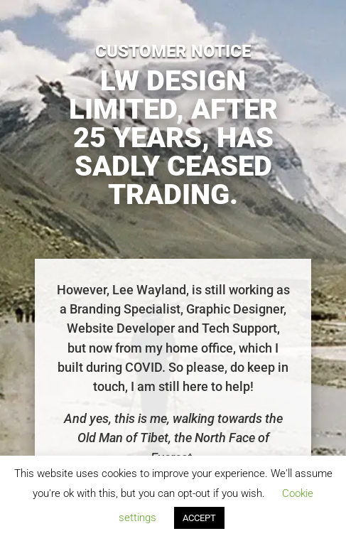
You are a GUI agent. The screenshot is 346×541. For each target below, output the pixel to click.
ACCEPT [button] (199, 518)
